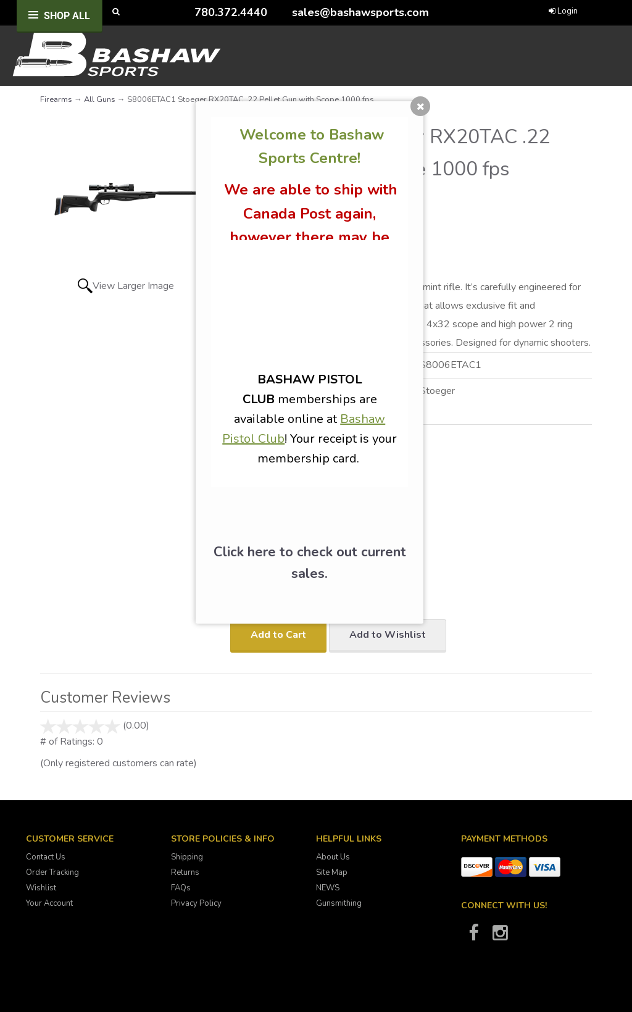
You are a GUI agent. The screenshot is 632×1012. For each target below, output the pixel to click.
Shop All (67, 16)
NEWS (327, 887)
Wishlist (41, 887)
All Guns (99, 99)
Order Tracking (52, 872)
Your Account (49, 903)
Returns (185, 872)
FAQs (181, 887)
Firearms (56, 99)
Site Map (331, 872)
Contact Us (45, 857)
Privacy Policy (196, 903)
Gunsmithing (339, 903)
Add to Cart (278, 635)
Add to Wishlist (387, 635)
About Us (333, 857)
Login (563, 11)
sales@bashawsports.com (360, 12)
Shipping (187, 857)
